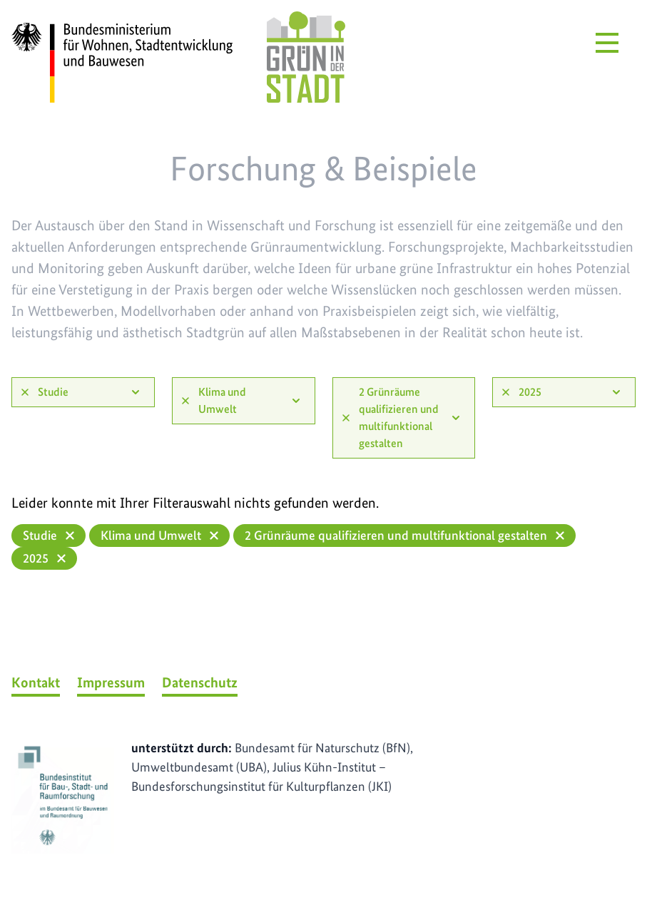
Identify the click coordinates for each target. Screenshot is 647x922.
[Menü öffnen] (607, 43)
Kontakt (35, 682)
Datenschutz (200, 682)
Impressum (111, 682)
